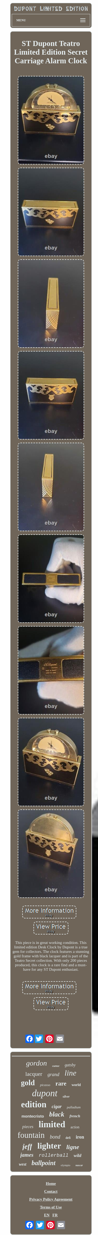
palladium (74, 1107)
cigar (57, 1106)
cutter (55, 1065)
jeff (27, 1146)
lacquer (33, 1074)
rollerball (53, 1155)
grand (53, 1074)
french (75, 1116)
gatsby (70, 1065)
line (70, 1072)
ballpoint (44, 1162)
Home (51, 1183)
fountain (31, 1135)
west (22, 1164)
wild (77, 1155)
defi (68, 1138)
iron (80, 1137)
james (26, 1155)
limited (52, 1124)
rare (60, 1083)
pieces (27, 1126)
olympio (65, 1165)
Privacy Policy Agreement (51, 1199)
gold (28, 1082)
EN (46, 1215)
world (76, 1085)
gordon (36, 1063)
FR (55, 1215)
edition (34, 1104)
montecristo (32, 1116)
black (56, 1114)
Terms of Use (51, 1207)
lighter (49, 1145)
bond (55, 1137)
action (75, 1127)
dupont (44, 1093)
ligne (72, 1147)
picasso (45, 1085)
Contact (50, 1191)
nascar (79, 1165)
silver (66, 1096)
